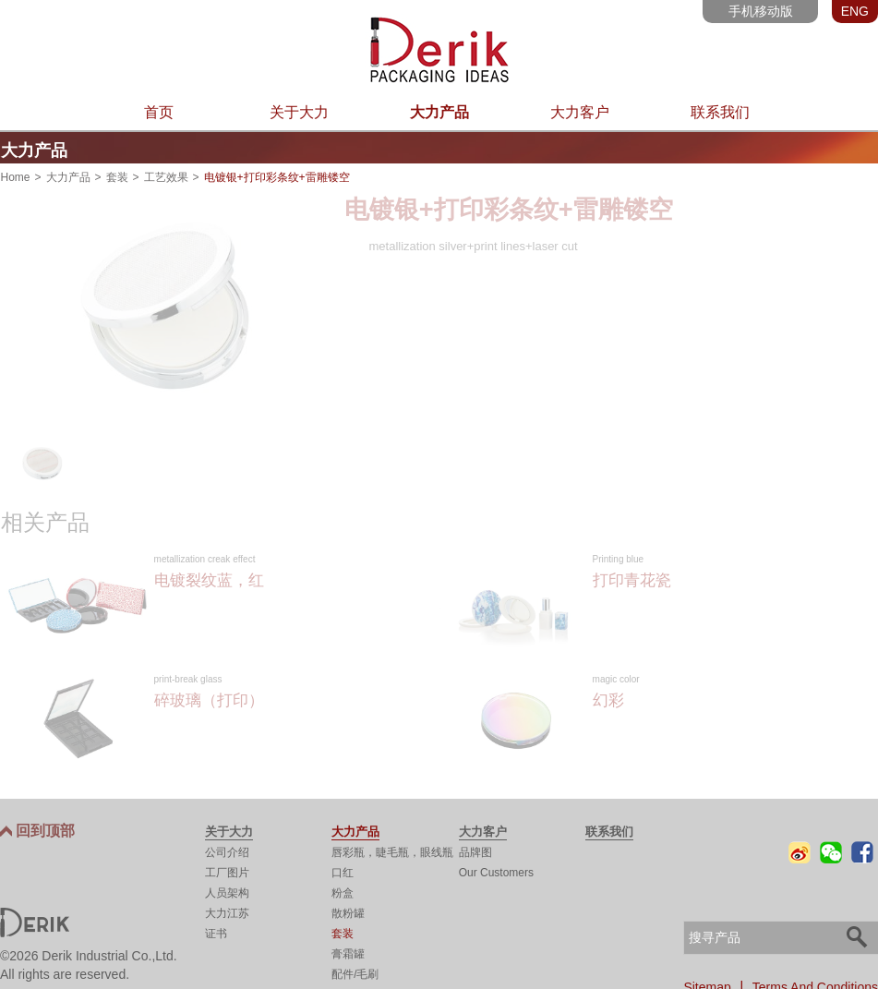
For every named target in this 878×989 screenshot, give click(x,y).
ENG (855, 11)
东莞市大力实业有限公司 (439, 50)
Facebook (862, 849)
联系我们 (720, 112)
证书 (216, 930)
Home (15, 173)
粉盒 (342, 890)
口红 (342, 869)
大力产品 (439, 112)
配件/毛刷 (355, 971)
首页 (159, 112)
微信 (831, 849)
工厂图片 (227, 869)
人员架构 (227, 890)
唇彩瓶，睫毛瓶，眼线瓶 (392, 849)
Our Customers (496, 869)
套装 (117, 173)
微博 (799, 849)
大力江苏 (227, 910)
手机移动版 (760, 11)
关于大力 (299, 112)
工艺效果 (166, 173)
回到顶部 (45, 828)
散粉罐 (348, 910)
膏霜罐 (348, 951)
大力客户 (579, 112)
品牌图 (475, 849)
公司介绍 (227, 849)
